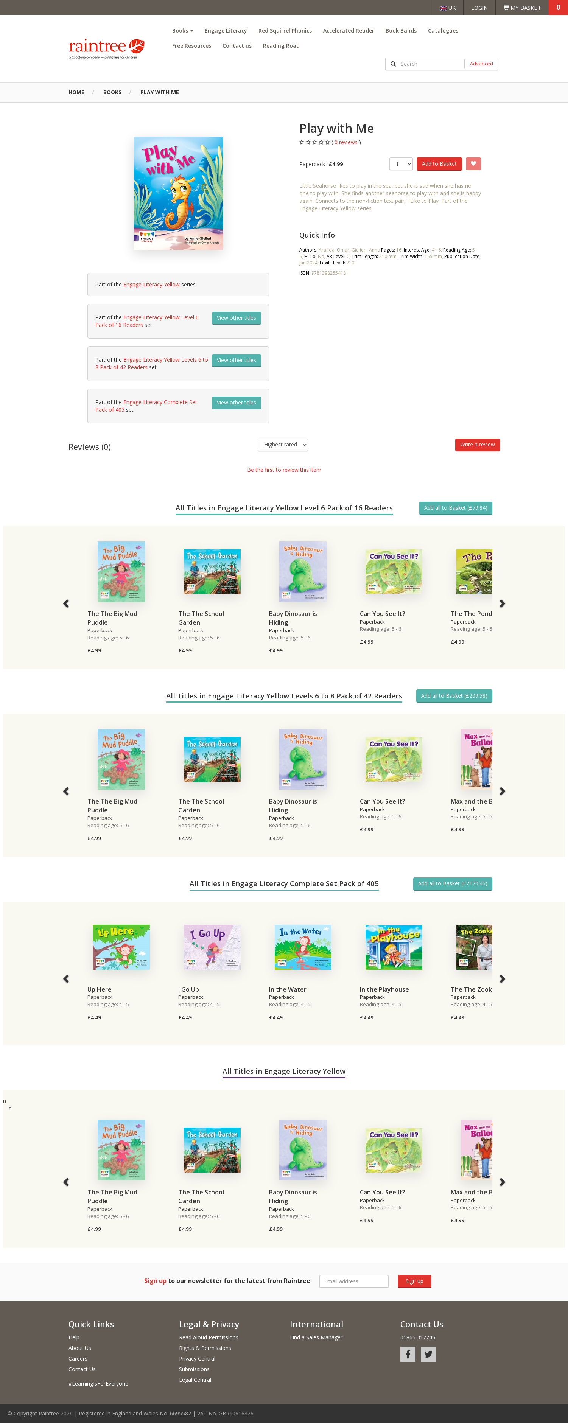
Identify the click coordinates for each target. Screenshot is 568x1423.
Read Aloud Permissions (208, 1337)
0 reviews (347, 142)
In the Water (288, 989)
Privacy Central (197, 1358)
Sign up (414, 1281)
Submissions (194, 1369)
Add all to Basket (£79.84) (455, 507)
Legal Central (195, 1379)
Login (479, 7)
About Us (79, 1347)
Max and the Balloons (482, 801)
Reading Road (281, 45)
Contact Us (82, 1369)
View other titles (236, 317)
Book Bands (401, 30)
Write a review (477, 444)
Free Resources (191, 45)
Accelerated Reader (348, 30)
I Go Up (188, 989)
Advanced (481, 63)
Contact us (237, 45)
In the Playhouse (384, 989)
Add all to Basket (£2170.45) (452, 883)
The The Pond (471, 614)
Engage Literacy (226, 30)
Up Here (99, 989)
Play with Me (159, 92)
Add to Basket (439, 163)
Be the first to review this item (284, 469)
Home (76, 92)
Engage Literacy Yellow (151, 284)
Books (182, 30)
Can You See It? (382, 614)
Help (73, 1337)
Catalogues (443, 30)
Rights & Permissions (205, 1347)
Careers (77, 1358)
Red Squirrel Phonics (285, 30)
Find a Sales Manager (316, 1337)
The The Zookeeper (480, 989)
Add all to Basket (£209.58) (454, 695)
